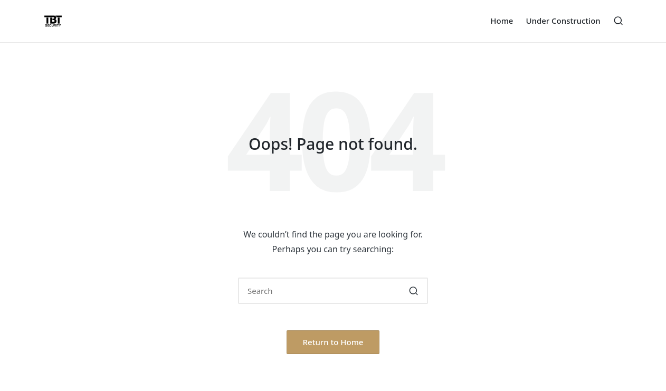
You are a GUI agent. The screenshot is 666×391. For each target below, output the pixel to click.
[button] (413, 291)
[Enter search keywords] (333, 291)
